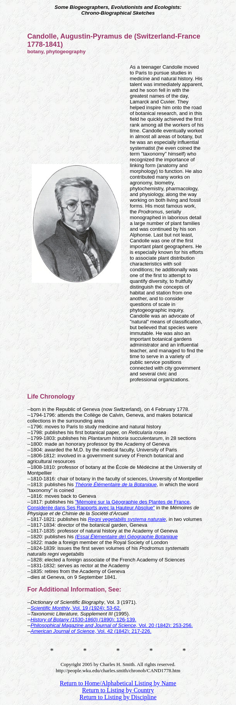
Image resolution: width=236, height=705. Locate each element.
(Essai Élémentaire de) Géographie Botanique (126, 536)
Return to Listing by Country (118, 690)
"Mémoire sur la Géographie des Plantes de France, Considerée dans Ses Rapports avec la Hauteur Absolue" (109, 505)
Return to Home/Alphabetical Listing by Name (118, 683)
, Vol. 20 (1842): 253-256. (112, 625)
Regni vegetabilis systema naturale (127, 519)
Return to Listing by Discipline (117, 697)
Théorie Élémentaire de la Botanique (116, 484)
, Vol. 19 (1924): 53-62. (76, 608)
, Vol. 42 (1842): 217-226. (91, 631)
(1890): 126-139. (83, 619)
